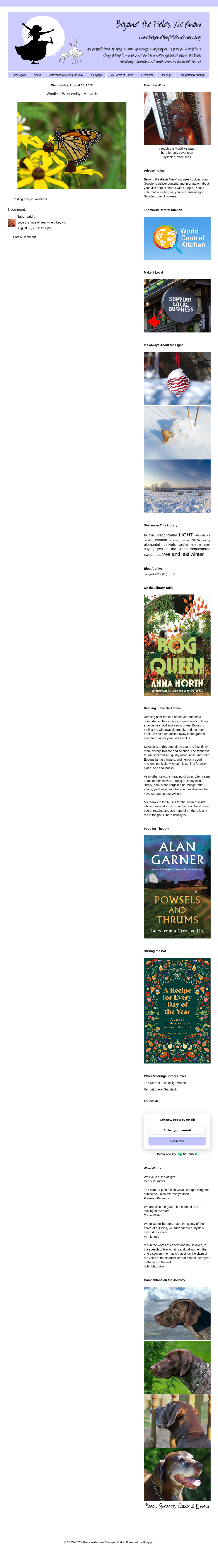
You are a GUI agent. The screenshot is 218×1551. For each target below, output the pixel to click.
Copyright (96, 75)
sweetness (152, 555)
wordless (41, 199)
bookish (148, 540)
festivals (169, 545)
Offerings (166, 75)
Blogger (148, 1542)
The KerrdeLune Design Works (165, 1083)
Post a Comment (24, 237)
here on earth (200, 544)
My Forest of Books (122, 75)
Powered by (177, 1154)
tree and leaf (175, 554)
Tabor (21, 216)
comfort (161, 540)
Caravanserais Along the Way (66, 75)
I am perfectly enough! (192, 75)
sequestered (200, 549)
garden (183, 544)
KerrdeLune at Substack (160, 1089)
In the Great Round (160, 535)
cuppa (196, 540)
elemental (152, 545)
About (37, 75)
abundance (202, 535)
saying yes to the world (166, 549)
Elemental (147, 75)
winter (197, 554)
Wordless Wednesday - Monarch (72, 94)
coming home (179, 540)
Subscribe (177, 1141)
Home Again (19, 75)
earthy (206, 540)
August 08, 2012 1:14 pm (34, 228)
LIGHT (186, 535)
